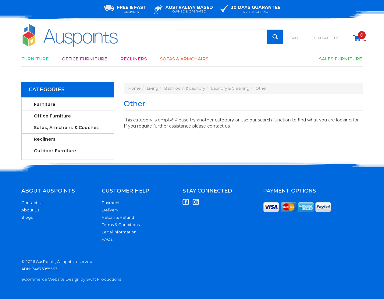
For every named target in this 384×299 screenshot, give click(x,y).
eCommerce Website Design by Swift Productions (71, 279)
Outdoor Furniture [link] (55, 150)
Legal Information (119, 231)
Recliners (133, 59)
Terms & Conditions (121, 224)
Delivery (110, 209)
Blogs (27, 217)
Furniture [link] (44, 104)
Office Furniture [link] (52, 116)
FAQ (293, 37)
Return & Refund (118, 217)
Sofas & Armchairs (184, 59)
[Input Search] (228, 37)
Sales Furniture (340, 59)
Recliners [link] (44, 139)
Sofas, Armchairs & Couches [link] (66, 127)
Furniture (35, 59)
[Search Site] (275, 37)
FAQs (107, 239)
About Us (30, 209)
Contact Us (325, 37)
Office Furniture (84, 59)
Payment (111, 202)
